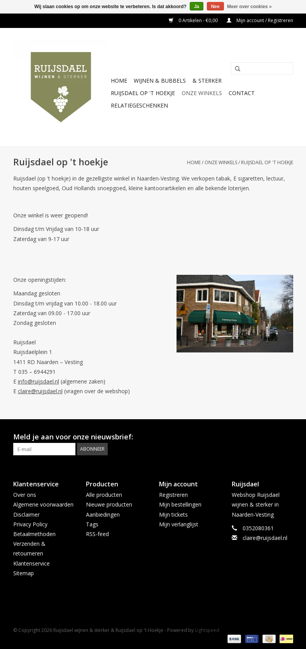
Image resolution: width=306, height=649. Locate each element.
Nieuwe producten (109, 504)
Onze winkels (202, 93)
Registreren (173, 494)
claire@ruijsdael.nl (40, 391)
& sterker (207, 80)
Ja (196, 6)
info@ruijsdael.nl (38, 381)
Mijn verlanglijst (178, 524)
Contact (242, 93)
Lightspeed (207, 630)
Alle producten (104, 494)
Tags (92, 524)
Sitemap (23, 573)
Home (119, 80)
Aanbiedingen (103, 514)
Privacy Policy (30, 524)
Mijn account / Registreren (260, 20)
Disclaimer (26, 514)
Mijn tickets (173, 514)
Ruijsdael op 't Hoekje (143, 93)
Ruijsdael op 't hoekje (267, 162)
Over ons (24, 494)
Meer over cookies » (249, 6)
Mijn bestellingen (180, 504)
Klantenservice (31, 563)
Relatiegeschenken (139, 105)
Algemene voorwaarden (43, 504)
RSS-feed (97, 534)
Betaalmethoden (34, 534)
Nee (215, 6)
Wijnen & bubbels (160, 80)
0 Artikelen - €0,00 (194, 20)
